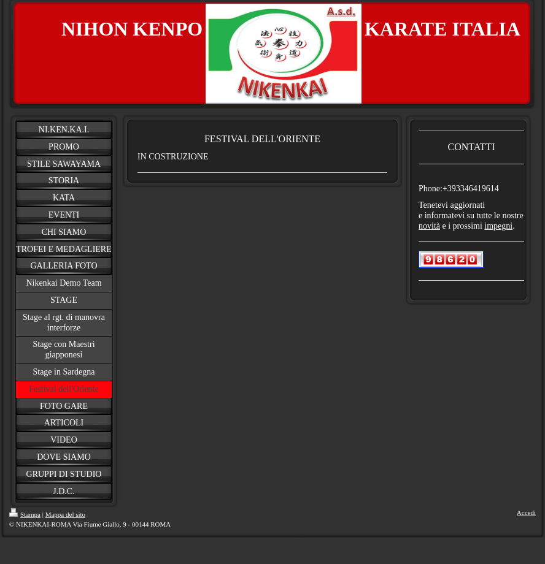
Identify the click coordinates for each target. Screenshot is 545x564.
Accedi (526, 512)
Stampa (25, 514)
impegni (498, 226)
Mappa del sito (65, 514)
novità (429, 226)
